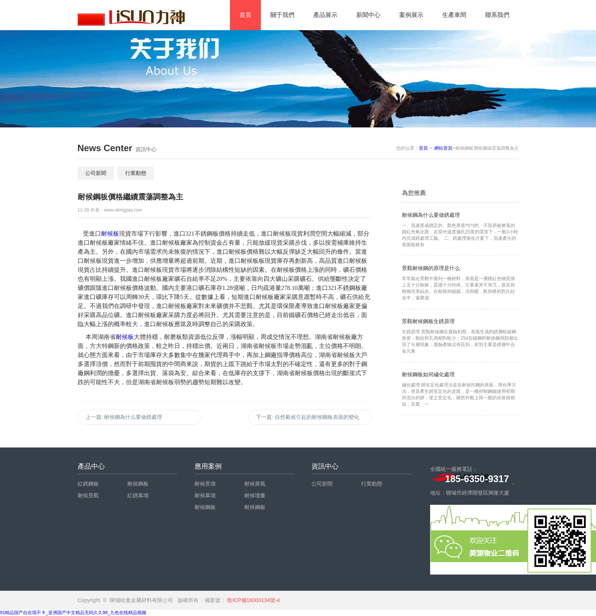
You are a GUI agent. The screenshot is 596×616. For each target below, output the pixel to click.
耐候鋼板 (205, 507)
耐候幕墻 (205, 495)
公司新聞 (95, 173)
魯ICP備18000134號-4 (253, 600)
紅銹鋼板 (88, 484)
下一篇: (307, 417)
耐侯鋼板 (138, 484)
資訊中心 (325, 466)
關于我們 (282, 15)
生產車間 (454, 15)
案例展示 (411, 15)
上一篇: (124, 417)
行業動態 (135, 173)
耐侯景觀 (88, 495)
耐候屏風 (254, 484)
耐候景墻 (205, 484)
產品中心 (91, 466)
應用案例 (208, 466)
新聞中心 (368, 15)
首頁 (245, 15)
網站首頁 (443, 148)
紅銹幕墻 (138, 495)
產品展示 (325, 15)
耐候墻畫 (254, 495)
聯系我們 (497, 15)
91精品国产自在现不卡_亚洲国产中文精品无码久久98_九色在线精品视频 (73, 612)
